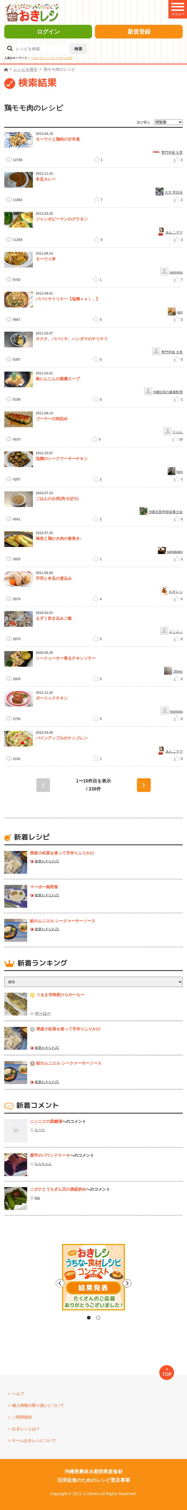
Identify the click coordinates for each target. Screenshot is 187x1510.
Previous (45, 1283)
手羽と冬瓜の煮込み (54, 578)
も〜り (40, 1130)
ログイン (48, 32)
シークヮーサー (56, 58)
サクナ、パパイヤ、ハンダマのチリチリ (72, 339)
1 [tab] (89, 1318)
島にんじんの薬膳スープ (58, 378)
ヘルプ (18, 1393)
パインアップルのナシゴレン (62, 738)
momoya (176, 712)
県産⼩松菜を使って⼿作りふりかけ (62, 853)
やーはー (43, 1013)
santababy (175, 552)
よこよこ (176, 632)
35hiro (178, 672)
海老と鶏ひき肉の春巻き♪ (59, 538)
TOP (167, 1374)
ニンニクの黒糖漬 (46, 1121)
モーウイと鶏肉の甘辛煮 (58, 139)
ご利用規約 (22, 1417)
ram (180, 312)
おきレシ (176, 592)
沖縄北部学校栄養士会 (165, 512)
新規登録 (139, 32)
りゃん (177, 432)
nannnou (176, 272)
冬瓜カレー (46, 179)
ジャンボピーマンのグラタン (62, 219)
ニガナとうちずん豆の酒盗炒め (58, 1189)
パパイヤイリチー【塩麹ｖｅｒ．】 (68, 299)
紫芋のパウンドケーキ (50, 1155)
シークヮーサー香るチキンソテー (66, 658)
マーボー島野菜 (44, 887)
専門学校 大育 (172, 153)
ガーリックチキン (52, 698)
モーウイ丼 (46, 259)
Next (142, 1283)
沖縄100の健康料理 (168, 392)
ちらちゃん (43, 1164)
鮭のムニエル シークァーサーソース (62, 921)
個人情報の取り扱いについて (38, 1405)
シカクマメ (38, 58)
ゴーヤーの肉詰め (52, 418)
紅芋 (69, 58)
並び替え (143, 122)
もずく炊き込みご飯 (54, 618)
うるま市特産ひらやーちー (60, 994)
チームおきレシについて (34, 1440)
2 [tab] (98, 1318)
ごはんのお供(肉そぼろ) (57, 498)
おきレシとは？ (26, 1428)
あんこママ (174, 232)
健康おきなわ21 (47, 861)
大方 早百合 (174, 192)
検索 (78, 48)
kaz (37, 1198)
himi (179, 472)
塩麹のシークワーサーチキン (62, 458)
